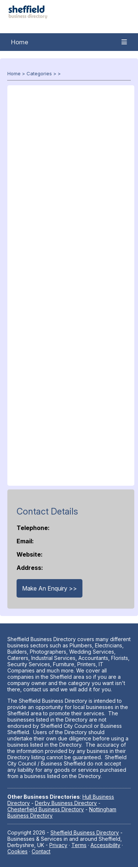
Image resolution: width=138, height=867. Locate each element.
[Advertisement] (71, 289)
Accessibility (105, 845)
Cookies (17, 851)
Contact (41, 851)
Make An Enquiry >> (49, 588)
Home (19, 42)
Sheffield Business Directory (84, 832)
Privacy (58, 845)
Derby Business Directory (66, 803)
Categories (39, 73)
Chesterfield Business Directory (45, 809)
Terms (78, 845)
